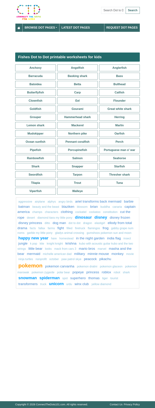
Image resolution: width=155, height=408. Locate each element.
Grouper (35, 117)
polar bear (63, 272)
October (54, 259)
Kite (42, 243)
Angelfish (77, 67)
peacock (90, 259)
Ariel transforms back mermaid (98, 201)
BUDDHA (105, 206)
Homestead (66, 238)
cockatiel (80, 211)
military (79, 254)
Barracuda (35, 76)
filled (69, 228)
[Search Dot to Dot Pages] (113, 10)
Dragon (87, 223)
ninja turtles (25, 259)
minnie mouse (98, 254)
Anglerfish (119, 67)
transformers (28, 284)
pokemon (30, 265)
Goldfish (35, 108)
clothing (67, 212)
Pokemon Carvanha (59, 266)
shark (126, 272)
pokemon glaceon (111, 266)
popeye (78, 272)
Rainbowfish (35, 158)
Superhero (78, 278)
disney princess (30, 223)
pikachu (105, 259)
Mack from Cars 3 (65, 248)
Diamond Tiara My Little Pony (54, 217)
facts (33, 228)
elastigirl (100, 223)
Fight (60, 228)
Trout (77, 182)
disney (101, 217)
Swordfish (35, 174)
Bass (119, 76)
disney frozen (120, 217)
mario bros (87, 248)
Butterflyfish (35, 92)
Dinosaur (83, 217)
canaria (117, 206)
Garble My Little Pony (39, 232)
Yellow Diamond (101, 284)
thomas (94, 278)
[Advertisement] (77, 42)
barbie (129, 201)
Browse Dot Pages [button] (40, 27)
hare (54, 238)
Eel (77, 100)
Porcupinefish (77, 149)
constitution (110, 211)
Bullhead (119, 84)
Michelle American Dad (57, 253)
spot (65, 278)
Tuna (119, 182)
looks (48, 248)
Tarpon (77, 174)
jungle (23, 243)
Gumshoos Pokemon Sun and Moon (109, 232)
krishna (70, 243)
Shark (35, 166)
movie (130, 253)
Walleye (77, 191)
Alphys (52, 201)
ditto (47, 223)
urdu (69, 284)
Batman (24, 206)
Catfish (119, 92)
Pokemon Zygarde (43, 272)
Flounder (119, 100)
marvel (102, 248)
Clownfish (35, 100)
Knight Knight (55, 243)
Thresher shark (119, 174)
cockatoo (94, 211)
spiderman (49, 278)
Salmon (77, 158)
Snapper (77, 166)
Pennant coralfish (77, 141)
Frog (105, 228)
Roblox (106, 272)
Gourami (77, 108)
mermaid (33, 254)
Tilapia (35, 182)
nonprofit (41, 259)
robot (117, 272)
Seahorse (119, 158)
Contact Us (116, 404)
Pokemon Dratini (87, 266)
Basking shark (77, 76)
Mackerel (77, 125)
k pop (33, 243)
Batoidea (36, 84)
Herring (119, 117)
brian (94, 206)
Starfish (119, 166)
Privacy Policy (132, 404)
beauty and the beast (45, 206)
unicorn (56, 284)
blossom (82, 206)
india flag (114, 238)
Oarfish (120, 133)
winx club (82, 284)
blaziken (68, 206)
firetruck (80, 228)
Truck (43, 284)
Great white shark (120, 108)
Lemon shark (36, 125)
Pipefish (35, 149)
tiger (105, 278)
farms (51, 228)
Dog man (59, 223)
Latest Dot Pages (76, 27)
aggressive (25, 201)
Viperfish (35, 191)
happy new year (33, 238)
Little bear (35, 248)
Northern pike (77, 133)
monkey (117, 254)
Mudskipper (35, 133)
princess (92, 272)
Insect (127, 238)
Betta (77, 84)
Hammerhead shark (77, 117)
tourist (114, 278)
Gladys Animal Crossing (69, 232)
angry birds (65, 201)
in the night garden (90, 238)
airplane (40, 201)
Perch (119, 141)
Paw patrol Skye (71, 259)
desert (31, 217)
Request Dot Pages (122, 27)
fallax (41, 228)
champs (37, 211)
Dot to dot (75, 223)
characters (51, 211)
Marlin (119, 125)
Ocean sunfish (35, 141)
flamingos (94, 228)
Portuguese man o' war (119, 149)
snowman (27, 278)
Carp (77, 92)
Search (132, 10)
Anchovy (36, 67)
